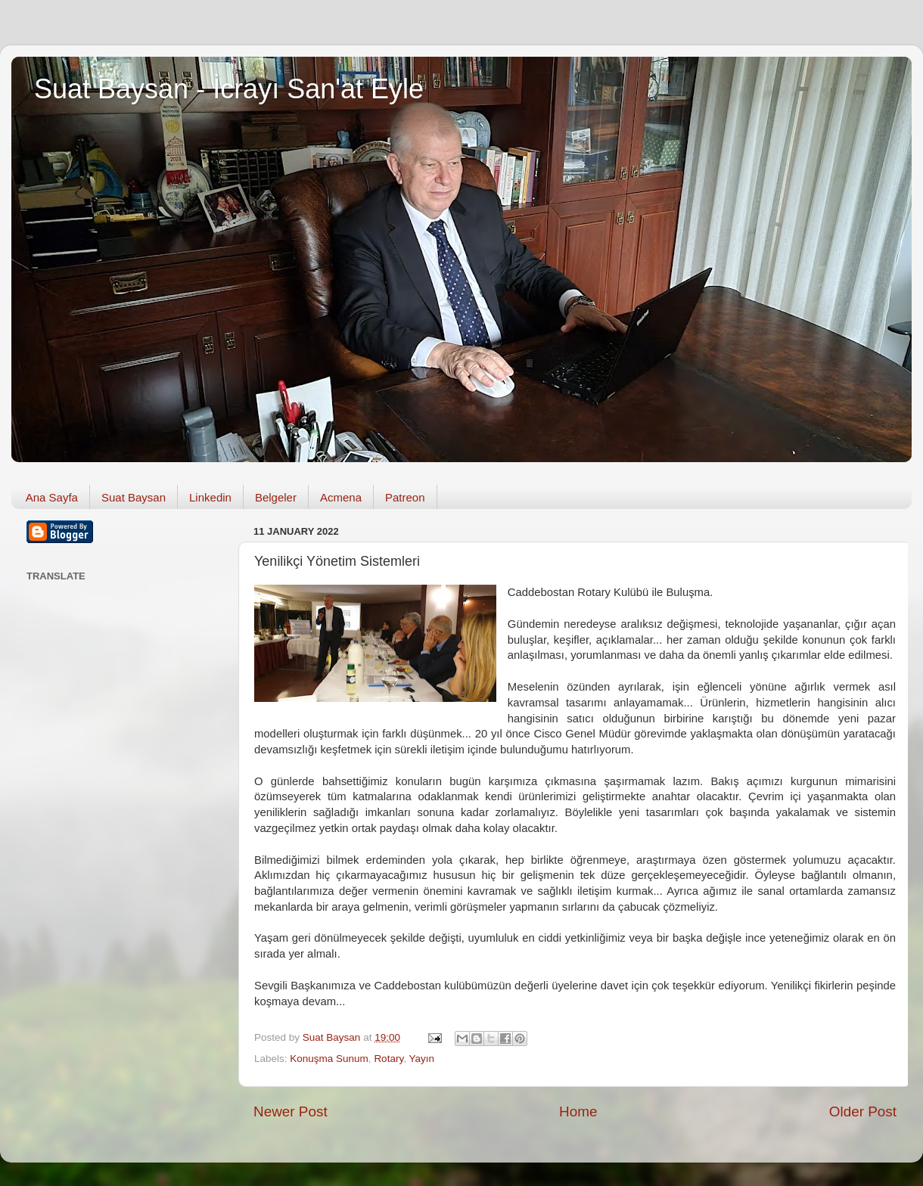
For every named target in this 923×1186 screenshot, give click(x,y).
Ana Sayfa (52, 497)
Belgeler (276, 497)
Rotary (388, 1058)
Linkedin (210, 497)
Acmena (341, 497)
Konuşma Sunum (329, 1058)
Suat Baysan (133, 497)
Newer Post (290, 1111)
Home (578, 1111)
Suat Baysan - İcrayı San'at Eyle (229, 88)
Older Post (863, 1111)
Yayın (421, 1058)
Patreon (405, 497)
